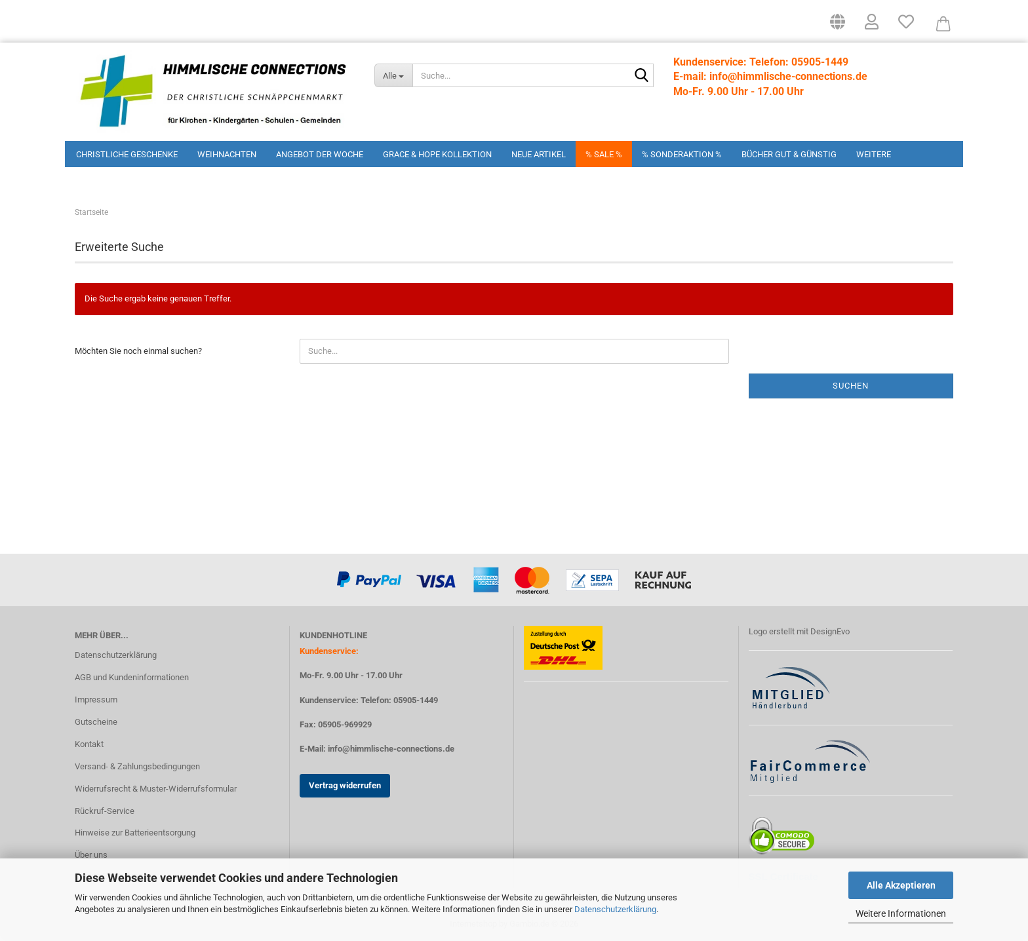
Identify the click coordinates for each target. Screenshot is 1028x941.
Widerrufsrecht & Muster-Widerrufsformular (156, 789)
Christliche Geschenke (127, 154)
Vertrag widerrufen (345, 785)
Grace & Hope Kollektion (437, 154)
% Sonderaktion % (682, 154)
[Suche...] (393, 75)
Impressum (96, 699)
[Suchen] (641, 76)
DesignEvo (830, 631)
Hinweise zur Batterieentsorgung (135, 832)
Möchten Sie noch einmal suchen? (138, 351)
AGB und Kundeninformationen (132, 677)
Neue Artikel (538, 154)
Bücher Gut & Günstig (789, 154)
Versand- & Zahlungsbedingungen (137, 766)
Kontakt (89, 744)
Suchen (851, 386)
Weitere (873, 154)
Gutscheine (96, 722)
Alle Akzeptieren (901, 885)
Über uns (91, 855)
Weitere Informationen (901, 913)
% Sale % (603, 154)
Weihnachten (226, 154)
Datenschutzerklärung (615, 909)
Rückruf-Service (104, 811)
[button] (837, 26)
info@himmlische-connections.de (391, 749)
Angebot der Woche (319, 154)
